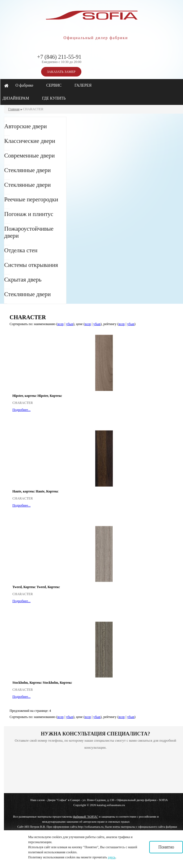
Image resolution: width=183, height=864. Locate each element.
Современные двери (29, 155)
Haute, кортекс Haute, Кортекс (35, 491)
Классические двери (29, 141)
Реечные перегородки (31, 199)
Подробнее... (21, 410)
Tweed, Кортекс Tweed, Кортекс (36, 587)
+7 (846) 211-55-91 (59, 57)
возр (60, 324)
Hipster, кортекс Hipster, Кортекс (37, 396)
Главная (13, 109)
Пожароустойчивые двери (28, 232)
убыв (69, 324)
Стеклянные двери (27, 170)
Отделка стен (20, 250)
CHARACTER (33, 109)
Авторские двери (25, 126)
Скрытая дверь (22, 279)
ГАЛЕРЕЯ (83, 85)
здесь (111, 857)
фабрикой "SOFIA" (85, 816)
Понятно (166, 847)
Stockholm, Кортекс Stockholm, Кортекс (42, 683)
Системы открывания (31, 265)
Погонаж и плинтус (28, 214)
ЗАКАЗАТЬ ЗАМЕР (61, 72)
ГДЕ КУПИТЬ (54, 98)
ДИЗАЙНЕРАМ (16, 98)
